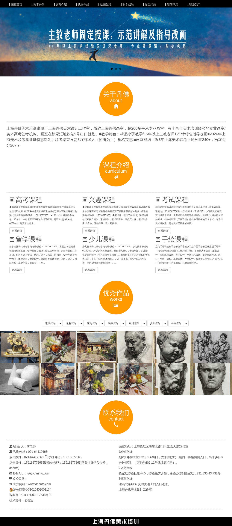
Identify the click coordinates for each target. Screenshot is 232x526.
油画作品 (113, 323)
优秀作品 (83, 4)
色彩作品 (71, 323)
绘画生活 (105, 4)
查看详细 (17, 230)
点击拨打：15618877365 (26, 462)
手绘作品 (176, 323)
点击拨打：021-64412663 (26, 457)
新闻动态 (172, 4)
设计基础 (134, 323)
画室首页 (16, 4)
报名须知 (150, 4)
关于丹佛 (39, 4)
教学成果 (128, 4)
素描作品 (50, 323)
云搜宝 (28, 500)
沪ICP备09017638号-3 (36, 495)
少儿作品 (155, 323)
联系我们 (195, 4)
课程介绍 (61, 4)
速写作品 (92, 323)
